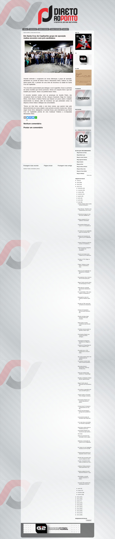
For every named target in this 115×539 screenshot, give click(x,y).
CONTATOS (33, 29)
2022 (78, 497)
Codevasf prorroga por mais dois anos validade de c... (84, 215)
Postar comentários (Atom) (33, 168)
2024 (78, 184)
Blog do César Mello (82, 171)
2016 (78, 508)
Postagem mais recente (30, 165)
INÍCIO (25, 29)
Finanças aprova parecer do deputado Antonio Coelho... (84, 453)
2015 (78, 510)
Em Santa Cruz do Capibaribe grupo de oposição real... (84, 231)
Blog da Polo (80, 164)
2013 (78, 514)
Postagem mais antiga (65, 165)
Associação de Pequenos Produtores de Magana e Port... (84, 342)
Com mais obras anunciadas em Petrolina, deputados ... (84, 423)
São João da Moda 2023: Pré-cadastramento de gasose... (84, 358)
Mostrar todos (89, 175)
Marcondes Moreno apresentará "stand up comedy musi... (83, 367)
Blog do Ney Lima (81, 168)
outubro (80, 192)
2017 (78, 506)
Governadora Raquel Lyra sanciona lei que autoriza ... (84, 431)
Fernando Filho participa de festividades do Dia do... (84, 483)
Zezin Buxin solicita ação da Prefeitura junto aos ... (84, 428)
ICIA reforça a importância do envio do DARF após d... (84, 390)
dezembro (80, 188)
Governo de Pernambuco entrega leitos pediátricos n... (84, 412)
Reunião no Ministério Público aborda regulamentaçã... (84, 378)
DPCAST (65, 29)
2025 (78, 182)
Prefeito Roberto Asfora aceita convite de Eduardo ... (84, 204)
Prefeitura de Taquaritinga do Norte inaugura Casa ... (84, 346)
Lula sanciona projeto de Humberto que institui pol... (84, 417)
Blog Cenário (80, 161)
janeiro (79, 494)
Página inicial (48, 165)
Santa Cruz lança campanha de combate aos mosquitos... (84, 249)
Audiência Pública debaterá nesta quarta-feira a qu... (84, 467)
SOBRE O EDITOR (43, 29)
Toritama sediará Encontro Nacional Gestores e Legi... (84, 472)
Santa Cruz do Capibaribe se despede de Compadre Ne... (84, 272)
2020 (78, 501)
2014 (78, 512)
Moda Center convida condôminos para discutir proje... (84, 324)
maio (79, 202)
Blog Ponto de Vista (81, 152)
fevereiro (80, 492)
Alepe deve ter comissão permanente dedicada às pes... (84, 289)
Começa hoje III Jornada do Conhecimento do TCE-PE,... (84, 407)
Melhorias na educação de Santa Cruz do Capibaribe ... (84, 442)
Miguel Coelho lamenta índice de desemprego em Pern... (84, 283)
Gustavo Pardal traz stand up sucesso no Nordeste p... (84, 243)
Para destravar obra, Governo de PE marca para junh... (84, 278)
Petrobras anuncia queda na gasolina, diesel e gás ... (84, 330)
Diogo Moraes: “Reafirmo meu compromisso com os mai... (85, 209)
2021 (78, 498)
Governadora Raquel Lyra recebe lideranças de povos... (84, 401)
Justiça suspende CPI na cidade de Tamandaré (83, 220)
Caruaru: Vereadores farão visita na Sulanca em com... (84, 461)
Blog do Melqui (80, 173)
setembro (80, 194)
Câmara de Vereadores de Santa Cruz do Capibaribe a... (84, 237)
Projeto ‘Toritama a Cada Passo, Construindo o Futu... (83, 265)
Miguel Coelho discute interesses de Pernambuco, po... (84, 384)
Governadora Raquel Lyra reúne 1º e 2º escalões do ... (84, 226)
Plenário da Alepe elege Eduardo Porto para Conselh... (83, 317)
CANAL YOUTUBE (56, 29)
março (79, 490)
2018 (78, 504)
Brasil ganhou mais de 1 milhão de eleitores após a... (84, 298)
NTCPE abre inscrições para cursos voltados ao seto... (84, 458)
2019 (78, 502)
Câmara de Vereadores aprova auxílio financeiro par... (84, 311)
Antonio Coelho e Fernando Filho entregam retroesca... (84, 395)
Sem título (80, 433)
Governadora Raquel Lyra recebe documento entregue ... (84, 335)
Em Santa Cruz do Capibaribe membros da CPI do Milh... (84, 448)
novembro (80, 190)
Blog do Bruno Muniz (82, 166)
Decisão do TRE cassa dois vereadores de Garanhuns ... (84, 305)
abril (79, 488)
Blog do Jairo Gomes (82, 157)
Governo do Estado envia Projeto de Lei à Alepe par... (85, 255)
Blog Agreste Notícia (82, 159)
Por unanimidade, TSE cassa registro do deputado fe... (84, 292)
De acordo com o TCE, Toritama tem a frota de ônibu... (84, 351)
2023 (78, 186)
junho (79, 200)
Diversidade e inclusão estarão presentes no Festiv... (83, 477)
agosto (79, 196)
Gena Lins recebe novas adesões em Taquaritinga (84, 373)
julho (79, 198)
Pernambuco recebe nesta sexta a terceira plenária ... (84, 362)
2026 (78, 180)
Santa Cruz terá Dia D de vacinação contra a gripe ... (84, 436)
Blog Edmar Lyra (81, 155)
